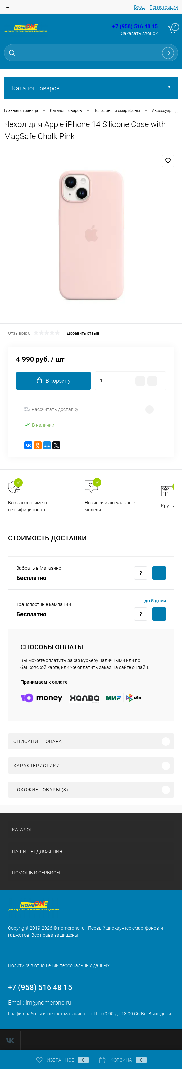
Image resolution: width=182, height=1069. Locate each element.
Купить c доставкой (159, 573)
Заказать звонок (139, 33)
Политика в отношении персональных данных (59, 965)
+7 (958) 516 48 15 (135, 26)
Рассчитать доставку (51, 409)
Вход (139, 7)
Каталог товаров (91, 88)
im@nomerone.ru (48, 1002)
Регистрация (164, 7)
